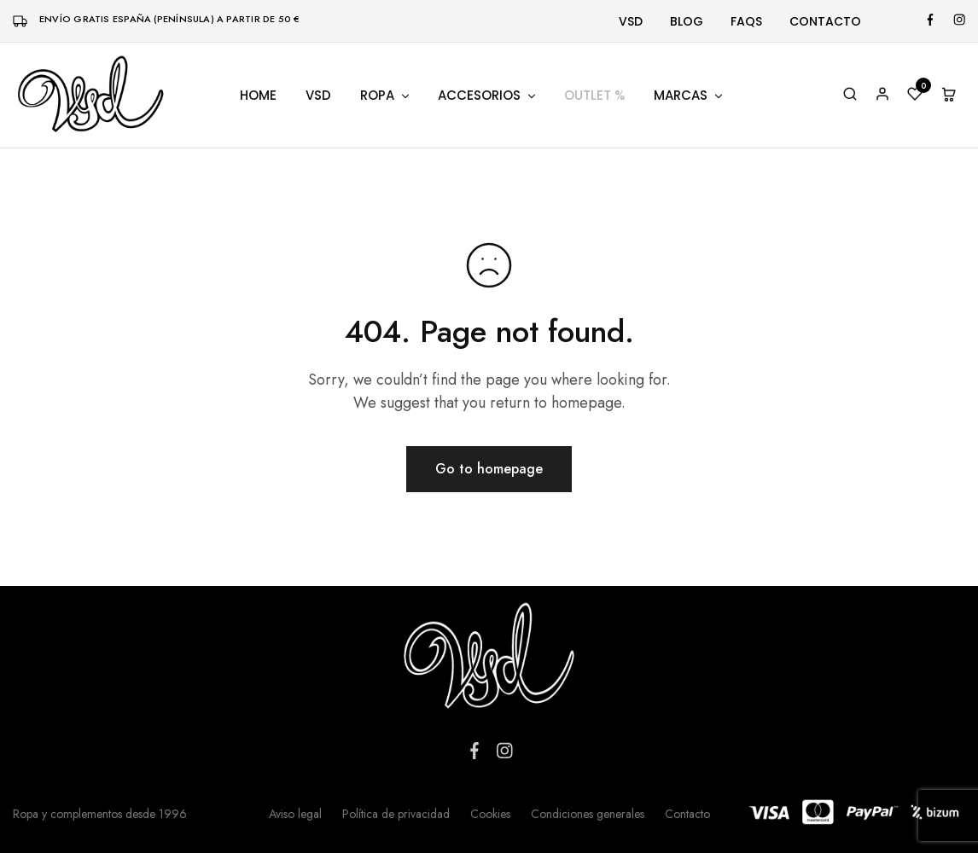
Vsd (631, 21)
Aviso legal (295, 813)
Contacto (825, 21)
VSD (318, 95)
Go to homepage (489, 469)
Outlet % (594, 95)
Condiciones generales (587, 813)
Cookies (490, 813)
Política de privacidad (396, 813)
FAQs (746, 21)
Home (258, 95)
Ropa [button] (385, 95)
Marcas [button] (689, 95)
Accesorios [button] (488, 95)
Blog (686, 21)
